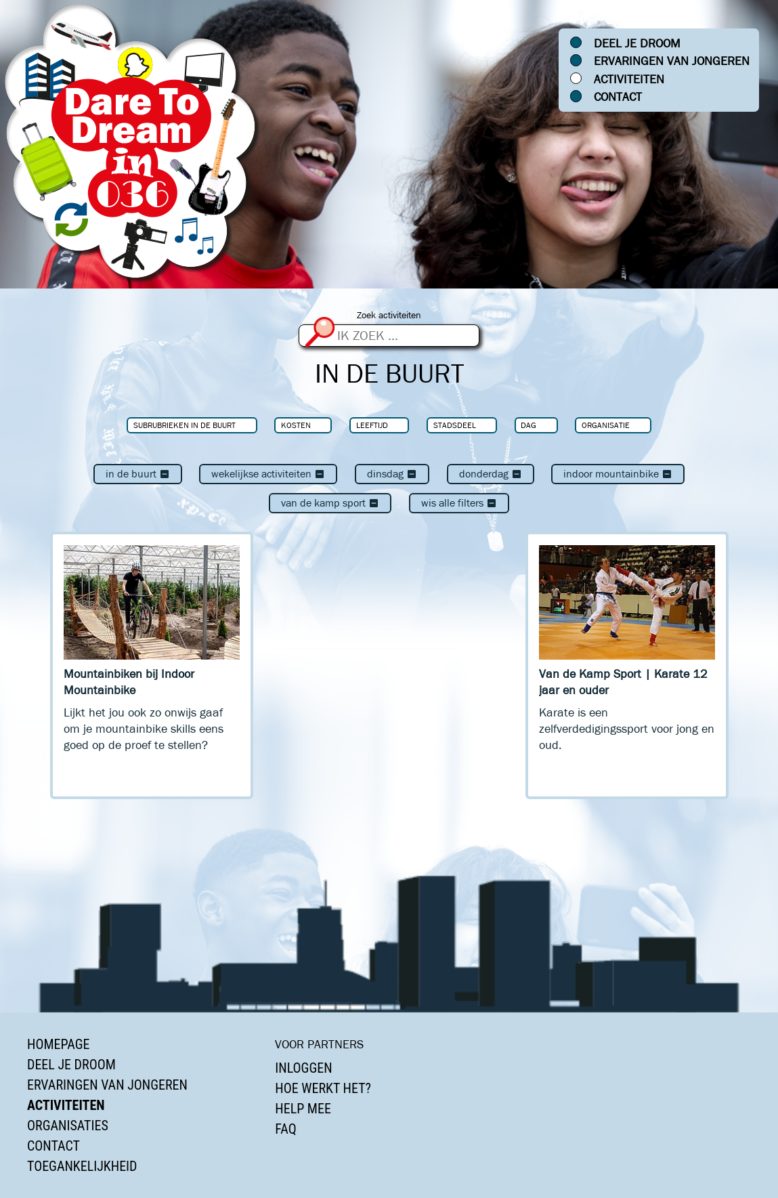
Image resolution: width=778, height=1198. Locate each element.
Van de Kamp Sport (330, 503)
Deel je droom (637, 43)
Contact (618, 97)
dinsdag (392, 473)
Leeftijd (372, 425)
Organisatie (606, 425)
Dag (528, 425)
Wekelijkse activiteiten (268, 473)
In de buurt (138, 473)
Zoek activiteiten (389, 315)
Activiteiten (629, 79)
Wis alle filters (459, 503)
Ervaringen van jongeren (672, 61)
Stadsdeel (454, 425)
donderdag (490, 473)
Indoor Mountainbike (617, 473)
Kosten (296, 425)
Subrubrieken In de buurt (184, 425)
